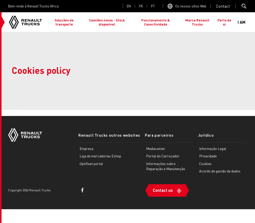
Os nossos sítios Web (190, 6)
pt (153, 6)
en (129, 6)
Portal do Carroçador (162, 156)
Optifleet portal (91, 163)
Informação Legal (212, 148)
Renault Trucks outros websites (109, 135)
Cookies (205, 163)
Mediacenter (155, 148)
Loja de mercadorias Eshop (100, 156)
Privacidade (207, 156)
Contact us (162, 190)
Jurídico (205, 135)
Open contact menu (223, 6)
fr (141, 6)
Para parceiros (158, 135)
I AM (241, 22)
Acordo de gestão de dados (219, 171)
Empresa (86, 148)
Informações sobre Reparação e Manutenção (165, 166)
